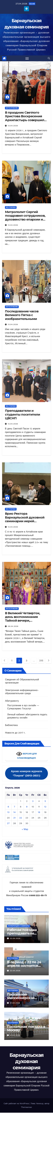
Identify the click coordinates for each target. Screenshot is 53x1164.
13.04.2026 (13, 126)
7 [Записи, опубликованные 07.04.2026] (14, 806)
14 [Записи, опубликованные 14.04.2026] (14, 812)
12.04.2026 (13, 424)
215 (41, 660)
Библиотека (11, 725)
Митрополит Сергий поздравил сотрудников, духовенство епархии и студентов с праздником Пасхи (25, 219)
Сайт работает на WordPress (17, 1103)
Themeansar (26, 1107)
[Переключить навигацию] (27, 58)
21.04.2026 (15, 1003)
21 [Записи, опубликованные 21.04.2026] (14, 817)
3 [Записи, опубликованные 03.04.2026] (32, 801)
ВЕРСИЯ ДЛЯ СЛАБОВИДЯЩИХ (26, 755)
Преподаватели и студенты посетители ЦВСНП (22, 414)
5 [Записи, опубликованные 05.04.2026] (45, 801)
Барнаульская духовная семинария (26, 1061)
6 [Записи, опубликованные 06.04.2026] (8, 806)
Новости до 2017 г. (15, 732)
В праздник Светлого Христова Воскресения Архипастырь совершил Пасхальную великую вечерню (24, 120)
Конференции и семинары (18, 926)
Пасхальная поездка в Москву (26, 1028)
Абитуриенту (12, 701)
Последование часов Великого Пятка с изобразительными (21, 315)
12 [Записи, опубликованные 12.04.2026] (45, 806)
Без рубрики (11, 207)
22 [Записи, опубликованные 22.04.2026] (20, 817)
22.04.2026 (15, 938)
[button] (49, 58)
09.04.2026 (13, 626)
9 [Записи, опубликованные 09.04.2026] (27, 806)
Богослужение (12, 108)
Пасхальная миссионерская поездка (20, 997)
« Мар (25, 829)
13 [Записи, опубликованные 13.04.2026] (8, 812)
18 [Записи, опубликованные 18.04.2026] (39, 812)
